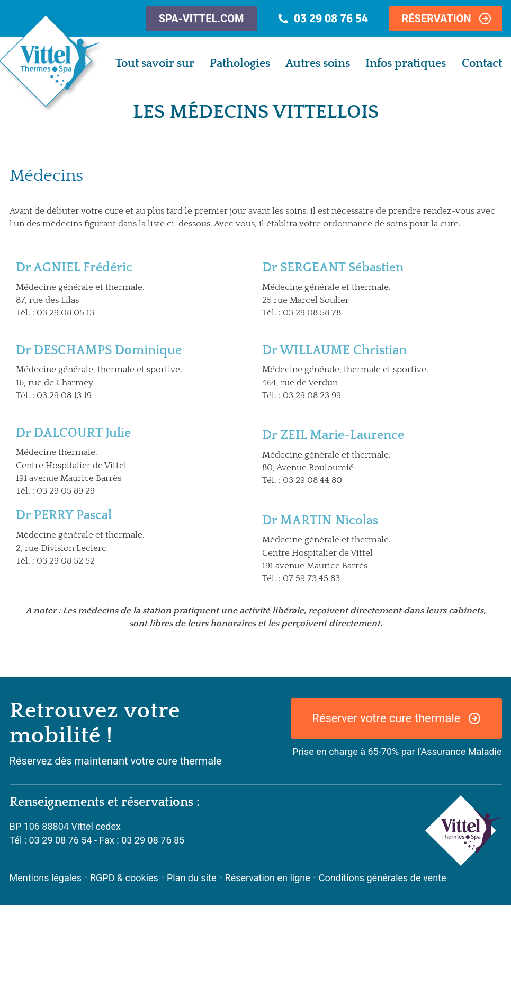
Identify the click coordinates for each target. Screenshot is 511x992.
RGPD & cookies (124, 877)
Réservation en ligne (267, 877)
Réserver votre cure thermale (386, 718)
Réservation (436, 18)
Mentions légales (46, 877)
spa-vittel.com (201, 18)
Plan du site (192, 877)
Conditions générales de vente (382, 877)
